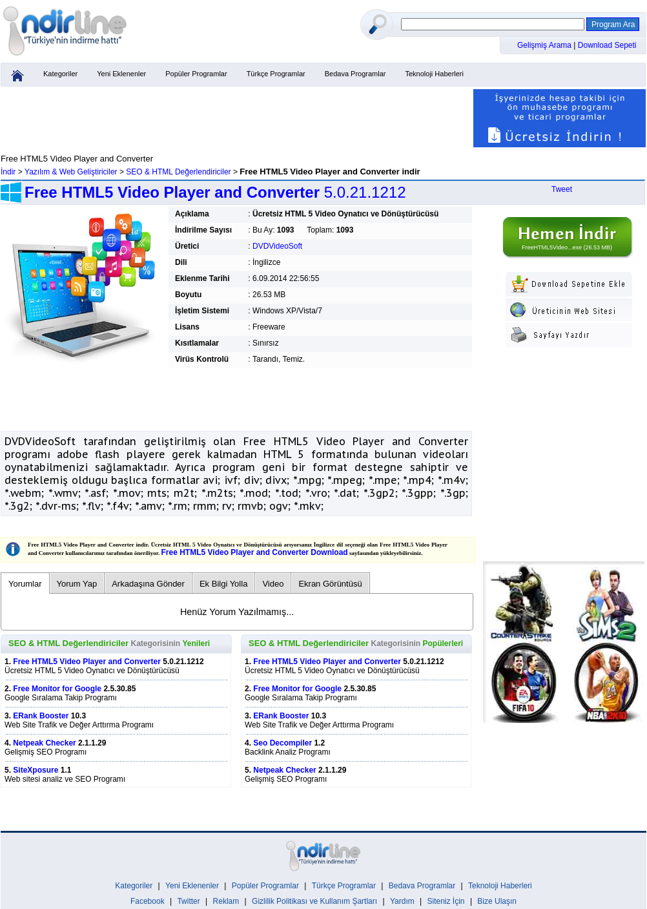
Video (272, 584)
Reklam (226, 901)
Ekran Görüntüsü (330, 584)
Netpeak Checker (44, 742)
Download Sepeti (607, 45)
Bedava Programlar (355, 74)
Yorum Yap (77, 584)
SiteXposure (35, 770)
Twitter (188, 901)
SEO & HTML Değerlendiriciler (178, 171)
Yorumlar (25, 584)
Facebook (147, 901)
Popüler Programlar (196, 74)
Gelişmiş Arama (545, 45)
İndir (8, 171)
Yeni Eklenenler (121, 74)
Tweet (561, 189)
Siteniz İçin (446, 901)
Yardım (402, 901)
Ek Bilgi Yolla (223, 584)
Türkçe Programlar (276, 74)
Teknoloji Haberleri (434, 74)
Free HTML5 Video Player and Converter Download (254, 552)
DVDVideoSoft (277, 246)
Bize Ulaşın (497, 901)
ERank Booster (40, 715)
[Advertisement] (236, 118)
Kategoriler (60, 74)
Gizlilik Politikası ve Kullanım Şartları (314, 901)
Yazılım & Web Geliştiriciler (71, 171)
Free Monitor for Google (57, 688)
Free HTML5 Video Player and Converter (87, 661)
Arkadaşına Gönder (148, 584)
